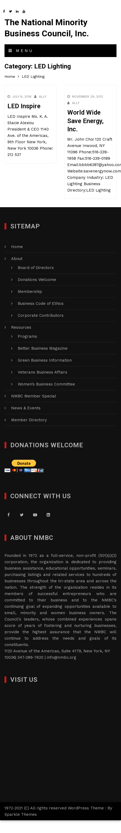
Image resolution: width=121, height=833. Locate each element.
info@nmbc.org (61, 657)
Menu (20, 50)
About (17, 258)
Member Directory (29, 420)
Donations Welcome (37, 279)
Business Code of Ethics (41, 303)
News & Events (26, 408)
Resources (21, 327)
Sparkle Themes (21, 814)
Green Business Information (45, 360)
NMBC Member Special (33, 396)
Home (17, 246)
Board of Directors (36, 267)
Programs (27, 336)
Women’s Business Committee (46, 384)
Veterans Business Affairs (42, 372)
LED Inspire (24, 106)
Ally (42, 96)
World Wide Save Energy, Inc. (85, 121)
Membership (30, 291)
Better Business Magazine (43, 348)
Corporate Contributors (41, 315)
